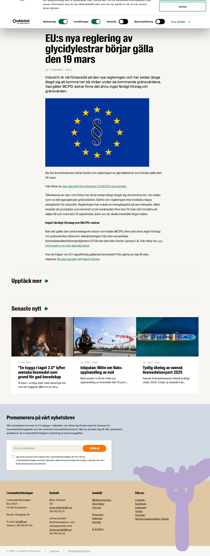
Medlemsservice (101, 500)
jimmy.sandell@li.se (60, 529)
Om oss (96, 507)
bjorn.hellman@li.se (60, 507)
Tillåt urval (182, 19)
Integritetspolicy (79, 551)
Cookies (54, 551)
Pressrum (97, 514)
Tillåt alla (182, 8)
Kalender (97, 518)
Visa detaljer (178, 45)
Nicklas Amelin (67, 259)
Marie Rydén (91, 259)
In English (98, 529)
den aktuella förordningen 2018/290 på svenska (94, 186)
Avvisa (183, 30)
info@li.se (21, 521)
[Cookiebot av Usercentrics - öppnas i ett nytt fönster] (21, 45)
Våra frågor (98, 503)
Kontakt (96, 522)
